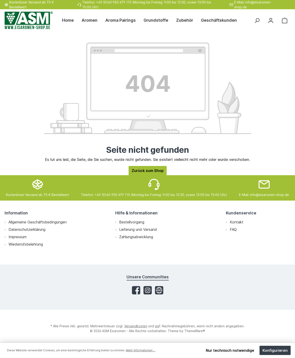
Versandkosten (135, 326)
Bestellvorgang (131, 222)
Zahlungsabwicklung (136, 237)
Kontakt (236, 222)
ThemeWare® (194, 331)
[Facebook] (136, 290)
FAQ (233, 229)
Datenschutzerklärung (27, 229)
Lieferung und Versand (138, 229)
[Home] (70, 20)
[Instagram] (147, 290)
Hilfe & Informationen (136, 213)
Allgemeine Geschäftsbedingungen (38, 222)
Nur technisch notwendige (230, 350)
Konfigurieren (275, 350)
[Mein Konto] (271, 20)
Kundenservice (241, 213)
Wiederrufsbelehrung (26, 244)
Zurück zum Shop (148, 170)
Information (16, 213)
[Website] (159, 290)
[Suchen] (257, 20)
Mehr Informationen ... (140, 350)
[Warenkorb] (284, 20)
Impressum (18, 237)
